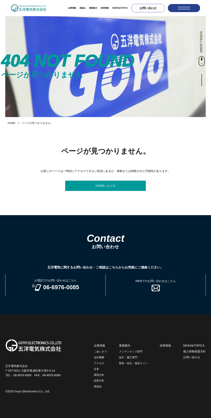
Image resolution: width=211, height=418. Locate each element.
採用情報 (105, 8)
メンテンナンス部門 (131, 351)
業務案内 (93, 8)
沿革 (96, 369)
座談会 (82, 8)
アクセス (99, 363)
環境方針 (99, 375)
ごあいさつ (100, 351)
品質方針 (99, 380)
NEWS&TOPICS (120, 8)
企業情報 (72, 8)
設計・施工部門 (128, 357)
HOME (11, 123)
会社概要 (99, 357)
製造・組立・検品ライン (133, 363)
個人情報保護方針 (194, 351)
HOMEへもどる (106, 185)
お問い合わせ (148, 8)
